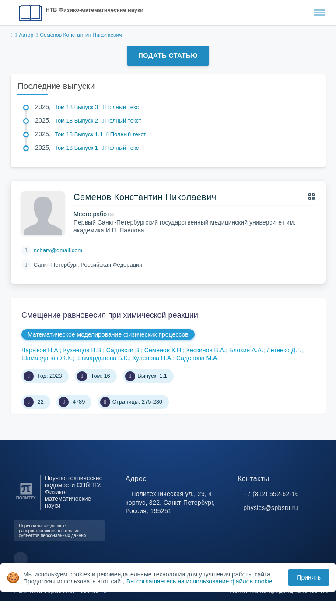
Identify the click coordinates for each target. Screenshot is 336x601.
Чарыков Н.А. (40, 350)
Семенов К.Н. (163, 350)
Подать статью (168, 55)
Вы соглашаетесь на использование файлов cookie (200, 581)
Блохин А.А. (246, 350)
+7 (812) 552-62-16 (271, 493)
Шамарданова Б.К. (102, 358)
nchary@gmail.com (58, 250)
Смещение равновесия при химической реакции (109, 315)
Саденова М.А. (197, 358)
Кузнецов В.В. (83, 350)
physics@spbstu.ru (270, 507)
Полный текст (122, 107)
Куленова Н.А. (153, 358)
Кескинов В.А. (206, 350)
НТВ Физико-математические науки (95, 10)
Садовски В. (123, 350)
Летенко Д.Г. (283, 350)
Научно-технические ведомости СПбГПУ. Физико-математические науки (73, 492)
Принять (309, 577)
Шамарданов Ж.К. (47, 358)
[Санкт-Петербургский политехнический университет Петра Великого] (26, 499)
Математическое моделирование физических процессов (108, 334)
